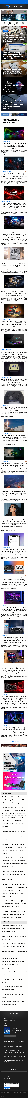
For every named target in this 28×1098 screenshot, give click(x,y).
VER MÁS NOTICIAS (14, 741)
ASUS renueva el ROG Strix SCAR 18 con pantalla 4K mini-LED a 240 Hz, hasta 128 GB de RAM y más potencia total (14, 352)
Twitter (6, 1076)
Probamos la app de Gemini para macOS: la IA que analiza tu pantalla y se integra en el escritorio (13, 961)
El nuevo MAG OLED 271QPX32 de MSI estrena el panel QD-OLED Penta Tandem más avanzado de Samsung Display (13, 146)
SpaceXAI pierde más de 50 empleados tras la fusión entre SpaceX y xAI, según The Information (14, 437)
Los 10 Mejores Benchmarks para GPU (12, 1063)
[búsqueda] (25, 2)
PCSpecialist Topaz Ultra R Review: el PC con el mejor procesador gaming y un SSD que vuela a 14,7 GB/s (13, 914)
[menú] (2, 2)
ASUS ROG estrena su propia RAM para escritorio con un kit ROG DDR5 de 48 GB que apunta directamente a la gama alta (14, 324)
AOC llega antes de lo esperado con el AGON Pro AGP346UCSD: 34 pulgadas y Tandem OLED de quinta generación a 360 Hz (14, 610)
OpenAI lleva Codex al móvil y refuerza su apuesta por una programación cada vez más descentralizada (14, 551)
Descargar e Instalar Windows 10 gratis (13, 1050)
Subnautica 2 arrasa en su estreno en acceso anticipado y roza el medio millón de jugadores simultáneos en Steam (14, 493)
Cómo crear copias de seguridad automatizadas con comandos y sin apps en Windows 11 (13, 928)
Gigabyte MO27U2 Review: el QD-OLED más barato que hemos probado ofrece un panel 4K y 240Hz (14, 903)
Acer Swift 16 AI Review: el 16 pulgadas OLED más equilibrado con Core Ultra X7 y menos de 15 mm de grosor (14, 800)
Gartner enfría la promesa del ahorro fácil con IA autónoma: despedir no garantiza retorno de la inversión (14, 380)
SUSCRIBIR (7, 1088)
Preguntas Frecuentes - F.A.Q (10, 1023)
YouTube (7, 1078)
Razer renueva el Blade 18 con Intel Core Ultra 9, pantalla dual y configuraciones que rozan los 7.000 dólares (14, 465)
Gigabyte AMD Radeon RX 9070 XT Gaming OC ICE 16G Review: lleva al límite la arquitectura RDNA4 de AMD (13, 810)
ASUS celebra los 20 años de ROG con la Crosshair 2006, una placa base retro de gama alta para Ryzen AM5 (14, 293)
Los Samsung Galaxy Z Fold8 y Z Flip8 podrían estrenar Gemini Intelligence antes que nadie (14, 729)
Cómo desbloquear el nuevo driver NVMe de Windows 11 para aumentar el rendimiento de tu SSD (14, 972)
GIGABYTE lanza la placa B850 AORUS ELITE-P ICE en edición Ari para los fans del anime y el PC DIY (14, 265)
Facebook (7, 1073)
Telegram (7, 1080)
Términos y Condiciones (9, 1020)
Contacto (6, 1025)
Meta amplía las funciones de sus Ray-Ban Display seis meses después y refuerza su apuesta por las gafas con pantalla (14, 522)
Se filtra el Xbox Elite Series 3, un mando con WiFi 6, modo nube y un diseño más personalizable (14, 409)
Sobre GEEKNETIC (8, 1018)
